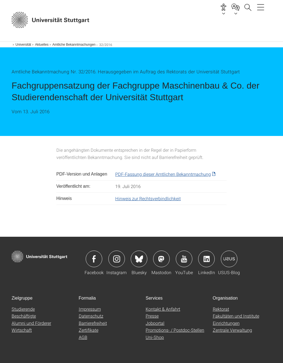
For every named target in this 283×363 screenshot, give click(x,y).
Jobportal (155, 323)
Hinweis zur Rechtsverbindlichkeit (148, 198)
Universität (23, 45)
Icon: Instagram (116, 259)
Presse (152, 316)
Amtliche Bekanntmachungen (73, 45)
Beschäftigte (24, 316)
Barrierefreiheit (93, 323)
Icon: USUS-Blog (229, 259)
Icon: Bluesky (139, 259)
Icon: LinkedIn (206, 259)
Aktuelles (42, 45)
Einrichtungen (226, 323)
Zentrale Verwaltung (232, 330)
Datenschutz (91, 316)
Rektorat (221, 309)
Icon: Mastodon (161, 259)
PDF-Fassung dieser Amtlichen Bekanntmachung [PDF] (163, 174)
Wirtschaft (22, 330)
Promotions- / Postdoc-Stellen (175, 330)
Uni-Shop (155, 337)
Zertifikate (88, 330)
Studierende (23, 309)
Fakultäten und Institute (236, 316)
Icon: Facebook (94, 259)
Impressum (90, 309)
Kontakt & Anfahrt (163, 309)
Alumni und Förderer (31, 323)
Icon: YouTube (184, 259)
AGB (83, 337)
